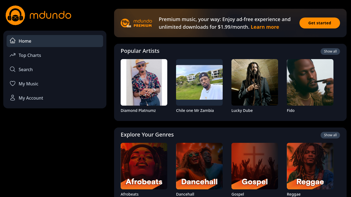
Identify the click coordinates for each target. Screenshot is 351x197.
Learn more (265, 27)
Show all (330, 51)
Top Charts (25, 54)
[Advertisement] (55, 157)
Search (21, 69)
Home (20, 40)
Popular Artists (140, 50)
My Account (26, 97)
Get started (319, 22)
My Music (23, 83)
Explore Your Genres (147, 134)
